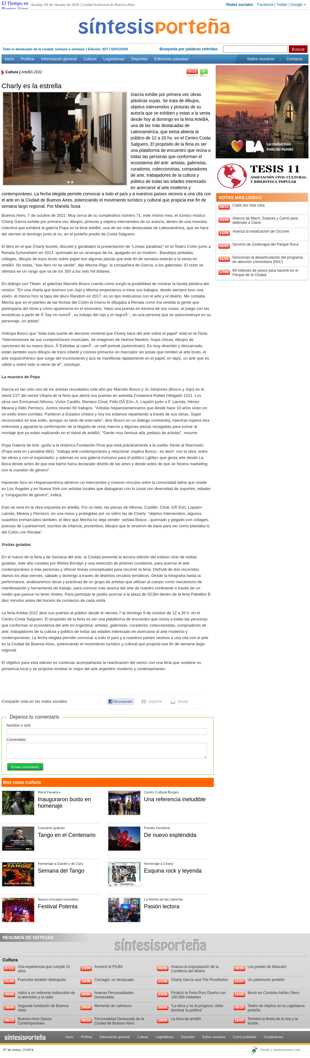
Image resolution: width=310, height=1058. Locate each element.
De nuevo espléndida (170, 835)
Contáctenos (273, 1037)
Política (27, 59)
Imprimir (155, 701)
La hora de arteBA (186, 1019)
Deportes (139, 59)
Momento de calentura (112, 1006)
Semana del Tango (61, 871)
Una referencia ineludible (175, 799)
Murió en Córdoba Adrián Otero (273, 993)
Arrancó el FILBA (108, 967)
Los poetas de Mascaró (267, 967)
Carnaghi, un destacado (114, 980)
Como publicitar (244, 1037)
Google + (298, 4)
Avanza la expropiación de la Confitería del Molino (194, 969)
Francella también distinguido (42, 980)
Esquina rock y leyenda (173, 871)
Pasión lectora (161, 906)
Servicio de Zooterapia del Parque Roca (265, 244)
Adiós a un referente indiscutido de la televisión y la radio (46, 995)
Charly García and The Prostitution (199, 980)
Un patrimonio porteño (266, 980)
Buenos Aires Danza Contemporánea (35, 1021)
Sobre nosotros (260, 59)
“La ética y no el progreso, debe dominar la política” (197, 1008)
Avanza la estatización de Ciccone (260, 231)
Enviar (183, 701)
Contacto (294, 59)
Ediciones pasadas (171, 59)
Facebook (265, 4)
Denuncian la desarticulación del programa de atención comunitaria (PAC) (267, 259)
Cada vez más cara (248, 205)
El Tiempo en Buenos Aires (15, 6)
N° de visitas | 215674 (18, 1049)
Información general (59, 59)
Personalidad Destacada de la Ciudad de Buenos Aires (119, 1021)
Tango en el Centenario (67, 835)
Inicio (9, 59)
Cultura (90, 59)
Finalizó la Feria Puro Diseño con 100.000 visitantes (198, 995)
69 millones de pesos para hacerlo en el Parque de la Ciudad (265, 272)
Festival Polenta (58, 906)
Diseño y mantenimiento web (280, 1049)
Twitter (281, 4)
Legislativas (113, 59)
